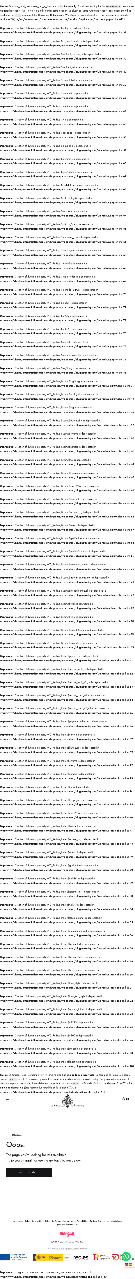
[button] (126, 1256)
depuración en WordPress (120, 1083)
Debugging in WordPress (63, 15)
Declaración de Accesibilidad (75, 1221)
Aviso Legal (18, 1221)
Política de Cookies (53, 1221)
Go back (27, 1172)
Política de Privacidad (34, 1221)
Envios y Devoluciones (99, 1221)
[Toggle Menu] (7, 1099)
